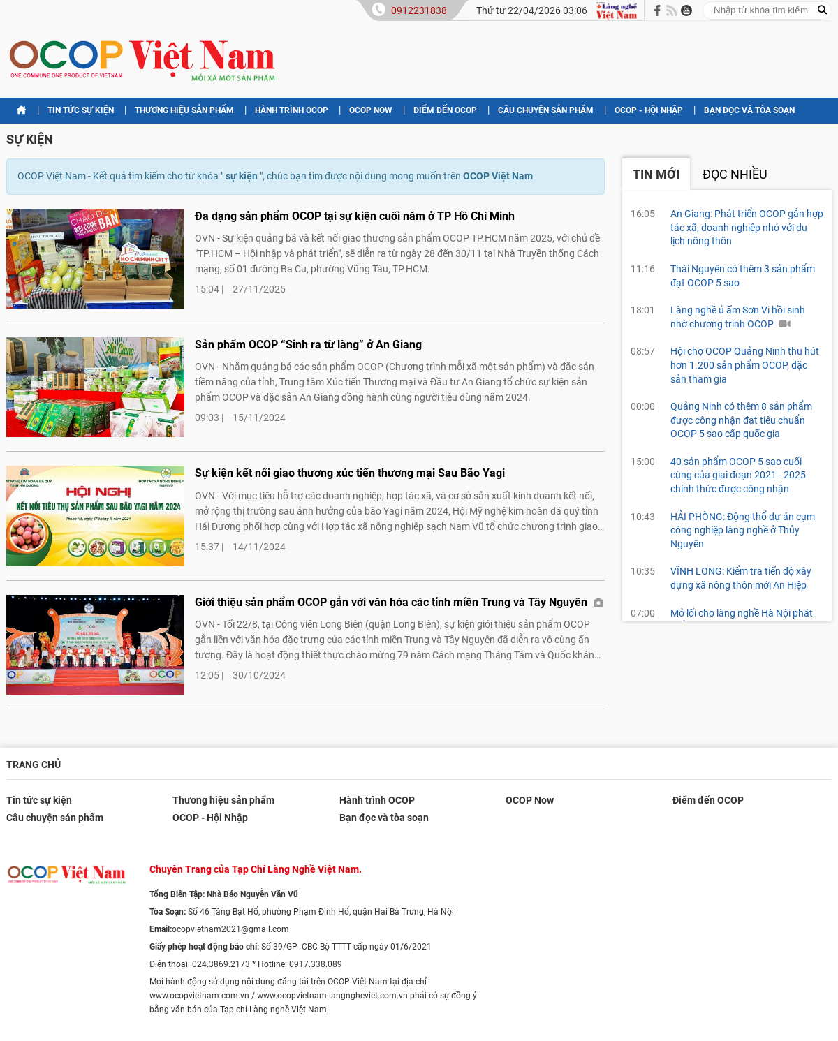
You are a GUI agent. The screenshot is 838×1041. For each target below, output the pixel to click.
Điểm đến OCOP (445, 110)
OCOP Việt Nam (498, 176)
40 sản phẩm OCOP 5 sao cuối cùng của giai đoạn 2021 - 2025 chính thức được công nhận (738, 475)
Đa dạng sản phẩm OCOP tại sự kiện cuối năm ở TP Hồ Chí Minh (355, 216)
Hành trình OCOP (291, 110)
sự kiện (29, 139)
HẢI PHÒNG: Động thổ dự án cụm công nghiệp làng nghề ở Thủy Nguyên (742, 530)
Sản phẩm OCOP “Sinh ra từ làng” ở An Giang (308, 344)
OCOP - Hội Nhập (649, 110)
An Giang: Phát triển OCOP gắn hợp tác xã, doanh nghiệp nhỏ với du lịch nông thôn (746, 227)
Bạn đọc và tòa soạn (749, 110)
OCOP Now (370, 110)
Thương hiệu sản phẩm (184, 110)
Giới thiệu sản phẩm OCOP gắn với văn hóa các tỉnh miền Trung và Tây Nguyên (399, 602)
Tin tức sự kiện (80, 110)
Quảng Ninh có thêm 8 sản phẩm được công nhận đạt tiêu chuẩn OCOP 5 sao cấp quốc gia (741, 420)
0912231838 (419, 10)
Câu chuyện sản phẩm (546, 110)
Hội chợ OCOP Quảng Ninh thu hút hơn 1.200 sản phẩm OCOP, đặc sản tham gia (744, 365)
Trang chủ (33, 764)
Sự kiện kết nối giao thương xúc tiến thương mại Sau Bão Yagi (350, 473)
